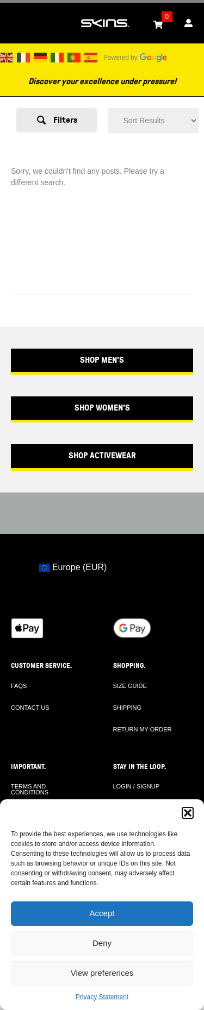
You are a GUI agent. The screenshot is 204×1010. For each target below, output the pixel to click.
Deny (102, 943)
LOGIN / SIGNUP (136, 786)
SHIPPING (127, 707)
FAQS (19, 686)
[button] (187, 812)
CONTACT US (30, 707)
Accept (102, 913)
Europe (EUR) (73, 567)
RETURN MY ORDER (142, 729)
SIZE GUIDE (130, 686)
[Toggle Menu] (14, 23)
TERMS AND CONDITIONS (29, 789)
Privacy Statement (102, 997)
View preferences (102, 972)
